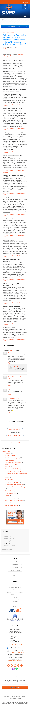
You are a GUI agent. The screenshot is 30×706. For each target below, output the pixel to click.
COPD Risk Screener (15, 595)
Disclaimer (18, 696)
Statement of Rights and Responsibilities (15, 700)
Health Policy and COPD (11, 482)
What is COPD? (15, 585)
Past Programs (15, 575)
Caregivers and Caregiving (12, 458)
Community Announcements (13, 462)
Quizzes (7, 495)
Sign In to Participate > (15, 435)
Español (15, 606)
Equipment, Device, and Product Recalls (16, 473)
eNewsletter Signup (15, 687)
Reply (9, 363)
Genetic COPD (9, 480)
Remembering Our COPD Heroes (14, 500)
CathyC (16, 366)
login (11, 350)
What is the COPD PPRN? (15, 587)
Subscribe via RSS (15, 443)
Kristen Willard (12, 353)
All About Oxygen (10, 455)
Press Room (15, 564)
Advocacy (7, 453)
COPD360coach (9, 460)
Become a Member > (15, 429)
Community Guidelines (15, 698)
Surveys (7, 503)
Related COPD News (10, 498)
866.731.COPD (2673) (18, 652)
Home (3, 20)
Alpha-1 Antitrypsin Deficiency (15, 604)
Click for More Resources (13, 26)
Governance (15, 573)
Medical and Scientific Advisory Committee (15, 600)
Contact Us (15, 597)
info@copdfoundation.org (15, 660)
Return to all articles (8, 32)
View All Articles (6, 451)
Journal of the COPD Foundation (14, 484)
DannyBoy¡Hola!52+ (13, 398)
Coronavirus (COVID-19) (11, 469)
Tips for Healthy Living (11, 505)
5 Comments (7, 49)
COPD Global (15, 567)
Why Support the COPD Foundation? (15, 592)
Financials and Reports (15, 570)
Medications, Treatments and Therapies (16, 487)
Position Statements (10, 493)
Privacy (23, 696)
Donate (25, 7)
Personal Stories (9, 491)
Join (23, 2)
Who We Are (15, 562)
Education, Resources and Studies (14, 471)
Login (26, 2)
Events (7, 477)
